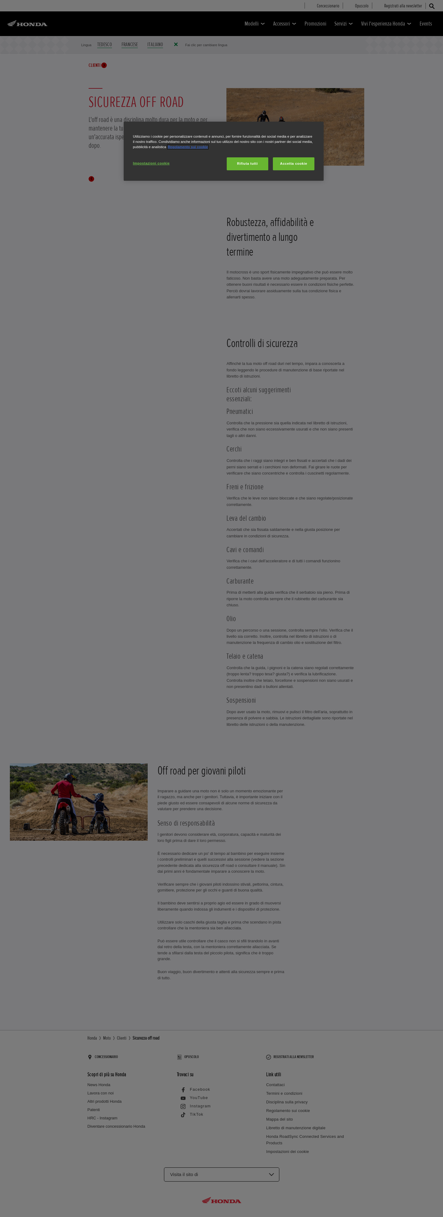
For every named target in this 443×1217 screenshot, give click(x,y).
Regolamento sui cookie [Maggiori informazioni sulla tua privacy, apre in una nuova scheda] (188, 147)
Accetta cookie (293, 163)
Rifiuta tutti (247, 163)
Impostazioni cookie (151, 163)
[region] (224, 151)
